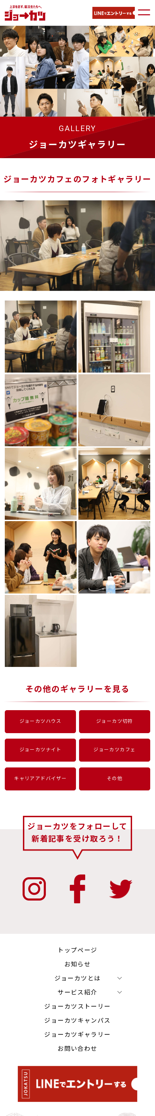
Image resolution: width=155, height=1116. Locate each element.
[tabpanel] (76, 211)
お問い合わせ (77, 1053)
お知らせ (77, 969)
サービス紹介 (77, 997)
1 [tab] (72, 280)
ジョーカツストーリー (77, 1011)
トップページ (77, 955)
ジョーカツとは (77, 983)
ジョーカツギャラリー (77, 1039)
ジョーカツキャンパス (77, 1025)
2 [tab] (82, 280)
